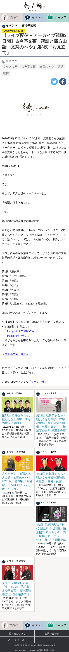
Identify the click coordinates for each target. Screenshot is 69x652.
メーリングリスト (17, 640)
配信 (6, 73)
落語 (61, 66)
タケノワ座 (10, 66)
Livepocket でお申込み (20, 331)
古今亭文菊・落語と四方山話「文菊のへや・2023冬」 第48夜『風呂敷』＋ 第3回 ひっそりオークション (17, 479)
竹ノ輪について (17, 633)
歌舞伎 (19, 393)
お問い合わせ (52, 633)
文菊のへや (47, 66)
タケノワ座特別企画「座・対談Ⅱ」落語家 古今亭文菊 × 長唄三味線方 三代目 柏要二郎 (17, 587)
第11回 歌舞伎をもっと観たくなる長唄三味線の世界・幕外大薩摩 (51, 476)
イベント (11, 25)
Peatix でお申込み (18, 335)
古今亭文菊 (29, 25)
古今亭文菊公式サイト (18, 354)
